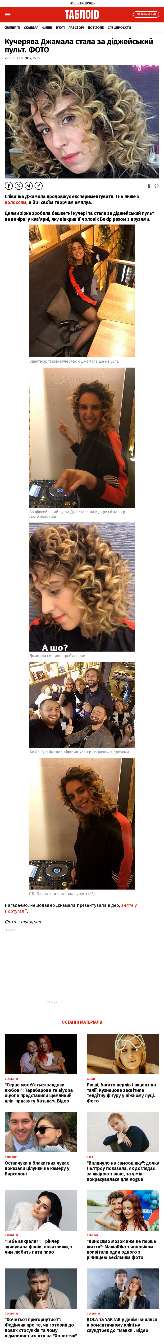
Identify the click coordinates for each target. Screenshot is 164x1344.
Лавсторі (76, 28)
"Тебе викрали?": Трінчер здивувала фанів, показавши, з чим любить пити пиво (38, 1247)
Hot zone (96, 28)
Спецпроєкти (119, 28)
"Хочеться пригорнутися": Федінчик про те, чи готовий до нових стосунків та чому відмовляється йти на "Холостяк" (41, 1327)
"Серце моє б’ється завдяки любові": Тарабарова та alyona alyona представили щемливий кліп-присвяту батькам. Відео (39, 1093)
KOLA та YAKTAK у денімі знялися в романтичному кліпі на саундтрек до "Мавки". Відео (122, 1325)
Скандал (31, 28)
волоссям (15, 202)
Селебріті (12, 28)
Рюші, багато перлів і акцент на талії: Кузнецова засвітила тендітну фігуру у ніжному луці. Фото (121, 1093)
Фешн (47, 28)
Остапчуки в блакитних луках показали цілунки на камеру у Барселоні (37, 1168)
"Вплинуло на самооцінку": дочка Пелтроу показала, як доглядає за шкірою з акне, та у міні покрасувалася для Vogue (123, 1171)
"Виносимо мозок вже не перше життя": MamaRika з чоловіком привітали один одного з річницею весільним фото (121, 1249)
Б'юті (60, 28)
